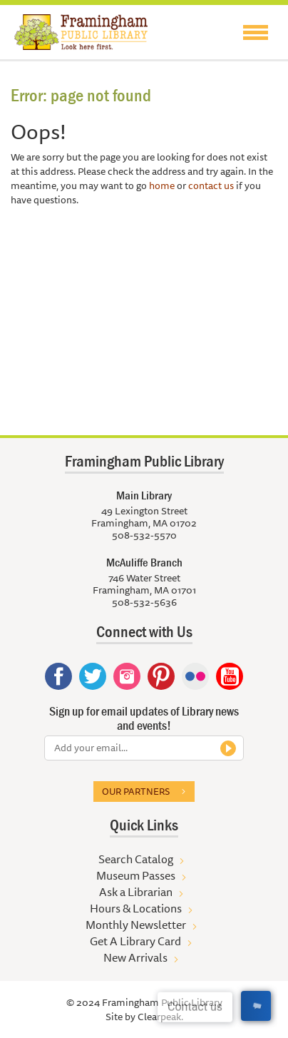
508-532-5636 (144, 602)
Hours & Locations (136, 908)
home (162, 185)
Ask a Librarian (136, 891)
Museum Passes (135, 875)
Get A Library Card (135, 941)
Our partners (136, 791)
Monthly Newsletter (136, 924)
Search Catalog (135, 859)
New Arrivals (135, 957)
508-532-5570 (144, 535)
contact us (211, 185)
